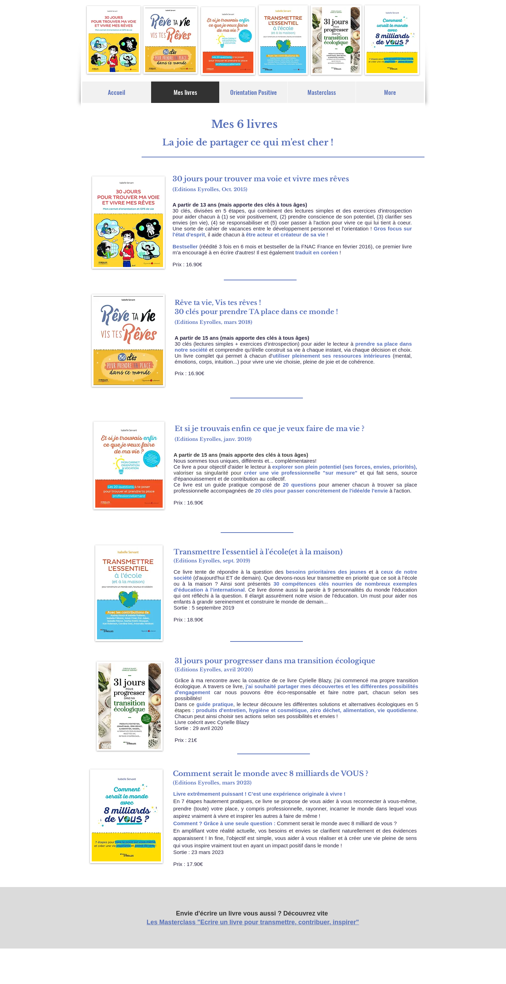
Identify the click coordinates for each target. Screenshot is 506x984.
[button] (253, 92)
